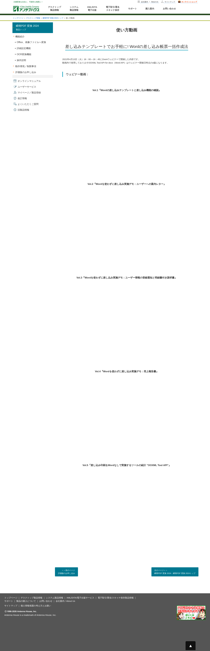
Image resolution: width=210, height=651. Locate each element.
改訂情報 (22, 98)
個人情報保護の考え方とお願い (36, 605)
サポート (132, 8)
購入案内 (149, 8)
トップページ (18, 18)
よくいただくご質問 (28, 104)
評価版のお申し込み (25, 72)
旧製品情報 (23, 110)
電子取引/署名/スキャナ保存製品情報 (116, 597)
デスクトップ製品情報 (54, 8)
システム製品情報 (74, 8)
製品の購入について (26, 601)
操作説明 (21, 60)
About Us (154, 2)
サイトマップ (170, 2)
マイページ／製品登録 (29, 92)
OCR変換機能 (24, 54)
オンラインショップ (189, 2)
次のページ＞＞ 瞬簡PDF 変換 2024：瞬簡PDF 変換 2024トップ (174, 571)
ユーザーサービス (27, 87)
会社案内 (144, 2)
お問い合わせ (169, 8)
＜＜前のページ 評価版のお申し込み (67, 571)
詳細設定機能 (24, 48)
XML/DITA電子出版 (92, 8)
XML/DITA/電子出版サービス (80, 597)
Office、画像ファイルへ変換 (31, 42)
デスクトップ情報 (33, 18)
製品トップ (27, 27)
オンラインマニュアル (29, 81)
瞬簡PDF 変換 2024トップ (53, 18)
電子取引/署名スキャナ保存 (112, 8)
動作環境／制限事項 (25, 66)
